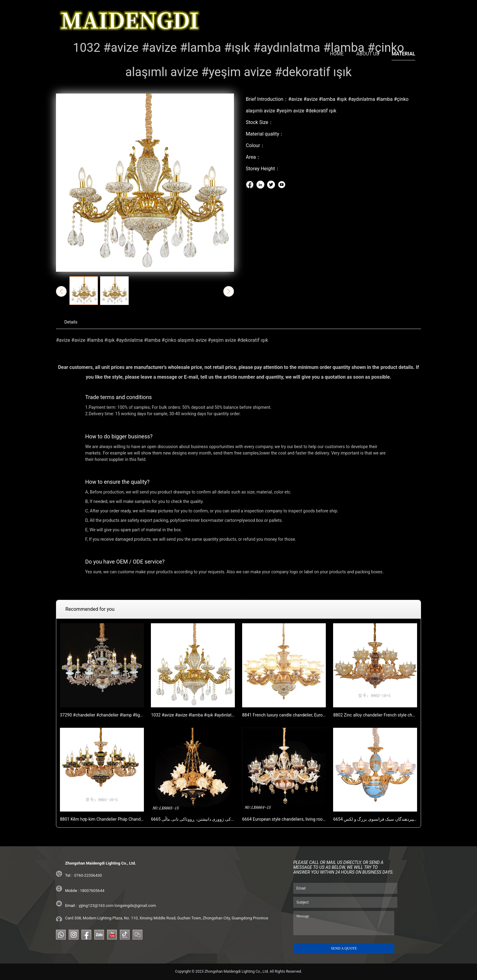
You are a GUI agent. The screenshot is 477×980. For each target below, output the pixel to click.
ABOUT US (367, 17)
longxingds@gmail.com (135, 905)
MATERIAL (403, 17)
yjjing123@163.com (96, 905)
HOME (336, 17)
